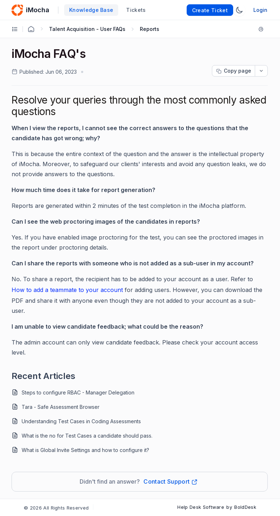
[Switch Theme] (239, 10)
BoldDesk (245, 507)
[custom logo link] (17, 10)
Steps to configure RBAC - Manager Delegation (78, 392)
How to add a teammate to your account (67, 289)
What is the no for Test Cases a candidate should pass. (87, 436)
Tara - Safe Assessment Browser (60, 407)
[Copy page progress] (233, 71)
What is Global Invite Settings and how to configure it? (85, 450)
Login (260, 10)
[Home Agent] (31, 29)
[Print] (262, 29)
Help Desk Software (200, 507)
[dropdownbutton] (261, 71)
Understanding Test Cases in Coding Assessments (81, 421)
